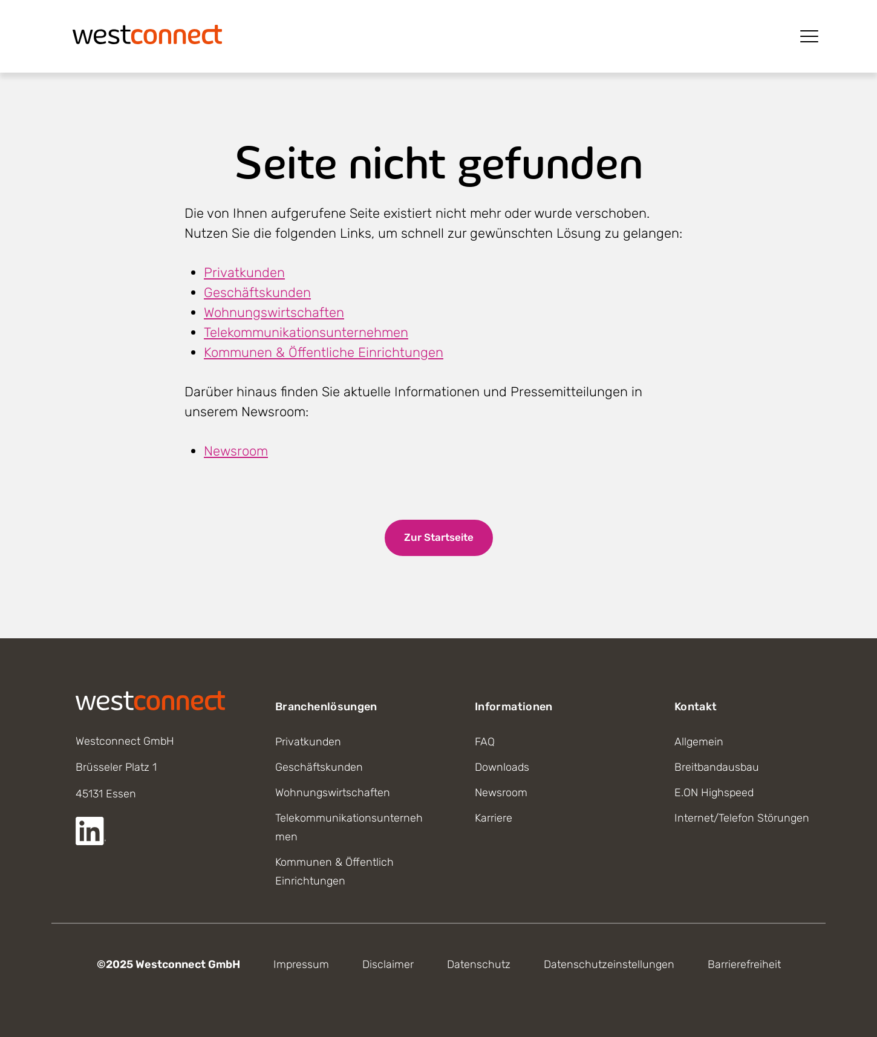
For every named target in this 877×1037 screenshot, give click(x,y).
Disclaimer (388, 964)
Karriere (493, 818)
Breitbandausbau (716, 767)
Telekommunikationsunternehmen (306, 332)
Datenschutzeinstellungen (609, 964)
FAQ (485, 741)
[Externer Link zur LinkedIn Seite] (91, 831)
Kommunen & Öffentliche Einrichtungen (323, 352)
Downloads (502, 767)
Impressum (301, 964)
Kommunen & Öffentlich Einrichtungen (334, 871)
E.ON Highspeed (714, 792)
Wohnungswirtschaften (274, 312)
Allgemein (698, 741)
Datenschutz (478, 964)
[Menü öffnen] (809, 36)
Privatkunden (244, 272)
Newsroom (236, 451)
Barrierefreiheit (744, 964)
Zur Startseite (439, 537)
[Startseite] (148, 33)
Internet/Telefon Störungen (741, 818)
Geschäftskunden (257, 292)
